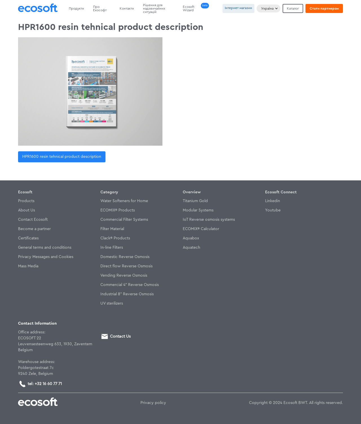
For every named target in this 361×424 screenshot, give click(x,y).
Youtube (273, 210)
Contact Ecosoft (33, 220)
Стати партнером (324, 8)
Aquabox (191, 238)
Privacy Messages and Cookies (45, 257)
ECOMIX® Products (117, 210)
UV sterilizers (111, 303)
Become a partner (34, 229)
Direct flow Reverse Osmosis (126, 266)
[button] (268, 8)
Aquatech (191, 248)
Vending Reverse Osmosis (123, 275)
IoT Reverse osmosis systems (209, 220)
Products (26, 201)
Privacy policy (153, 403)
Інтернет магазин (238, 8)
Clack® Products (115, 238)
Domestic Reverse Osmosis (124, 257)
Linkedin (272, 201)
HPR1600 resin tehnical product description (61, 157)
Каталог (293, 8)
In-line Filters (111, 248)
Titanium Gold (195, 201)
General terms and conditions (44, 248)
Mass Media (28, 266)
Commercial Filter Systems (124, 220)
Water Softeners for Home (124, 201)
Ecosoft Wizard (189, 8)
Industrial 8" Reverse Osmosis (127, 294)
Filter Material (112, 229)
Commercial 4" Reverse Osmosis (129, 285)
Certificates (28, 238)
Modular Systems (198, 210)
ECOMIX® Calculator (201, 229)
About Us (26, 210)
